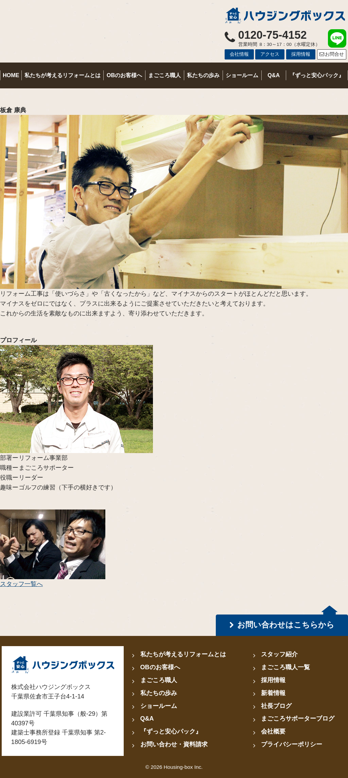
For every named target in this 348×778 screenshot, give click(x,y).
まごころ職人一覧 (285, 667)
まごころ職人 (164, 75)
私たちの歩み (203, 75)
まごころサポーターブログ (297, 718)
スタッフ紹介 (279, 654)
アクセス (269, 54)
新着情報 (273, 693)
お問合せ (331, 54)
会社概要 (273, 731)
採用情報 (300, 54)
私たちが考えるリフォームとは (62, 75)
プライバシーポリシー (291, 744)
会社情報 (239, 54)
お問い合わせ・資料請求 (174, 744)
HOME (11, 75)
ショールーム (242, 75)
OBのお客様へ (124, 75)
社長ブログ (276, 706)
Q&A (273, 75)
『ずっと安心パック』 (317, 75)
